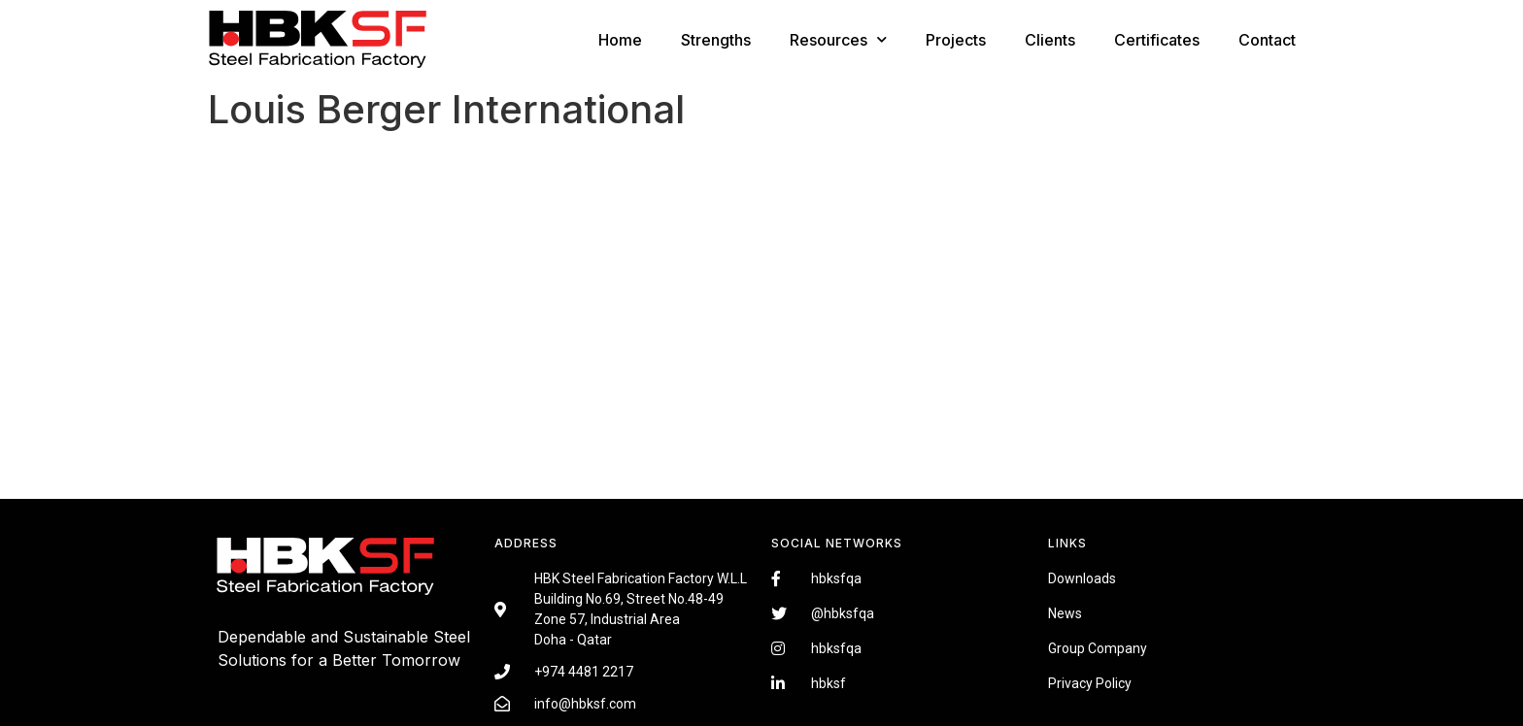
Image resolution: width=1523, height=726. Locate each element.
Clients (1050, 40)
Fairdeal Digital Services (305, 689)
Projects (956, 40)
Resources (838, 39)
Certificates (1157, 40)
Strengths (716, 40)
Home (620, 40)
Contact (1267, 40)
